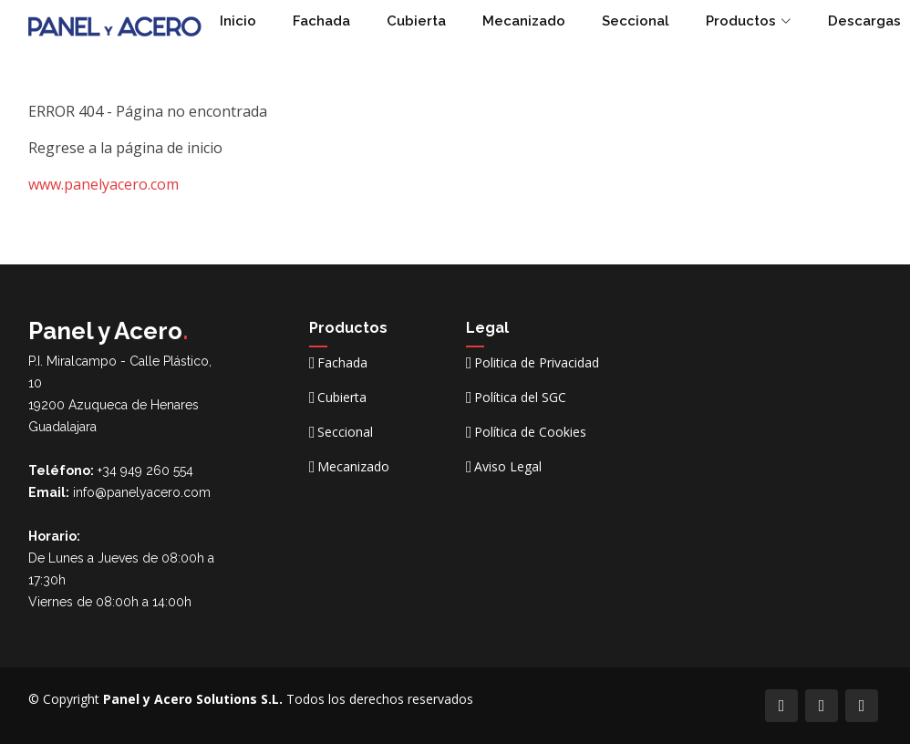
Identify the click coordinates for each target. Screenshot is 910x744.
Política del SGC (520, 397)
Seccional (635, 21)
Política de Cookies (530, 432)
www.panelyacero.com (103, 184)
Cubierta (416, 21)
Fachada (321, 21)
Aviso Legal (508, 466)
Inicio (238, 21)
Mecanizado (523, 21)
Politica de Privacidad (536, 362)
